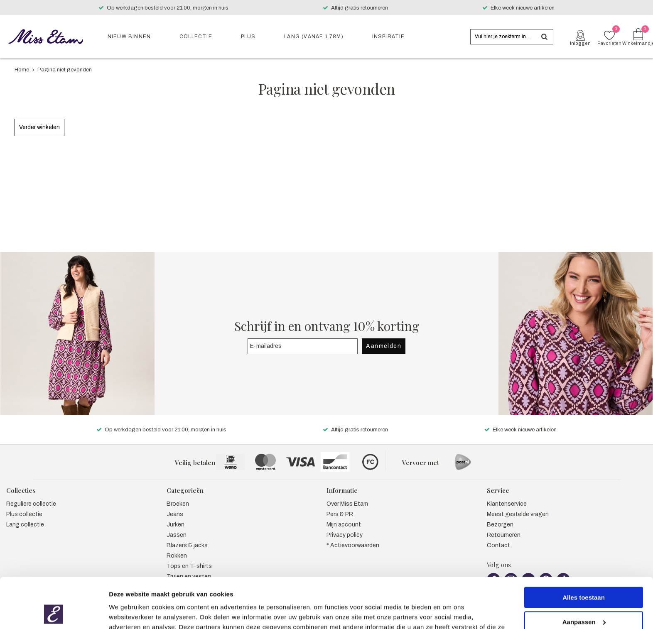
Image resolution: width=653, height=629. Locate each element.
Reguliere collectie (31, 495)
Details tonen (128, 612)
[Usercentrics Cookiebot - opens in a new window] (53, 613)
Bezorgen (500, 516)
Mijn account (343, 516)
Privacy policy (344, 526)
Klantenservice (507, 495)
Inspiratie (388, 36)
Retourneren (503, 526)
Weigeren (583, 598)
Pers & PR (339, 505)
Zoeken (544, 36)
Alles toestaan (583, 550)
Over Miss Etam (347, 495)
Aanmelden (383, 337)
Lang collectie (25, 516)
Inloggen (580, 43)
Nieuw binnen (129, 36)
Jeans (175, 505)
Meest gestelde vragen (518, 505)
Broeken (178, 495)
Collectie (195, 36)
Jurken (175, 516)
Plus (248, 36)
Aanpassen (584, 574)
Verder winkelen (39, 127)
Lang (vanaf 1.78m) (314, 36)
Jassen (177, 526)
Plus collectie (24, 505)
